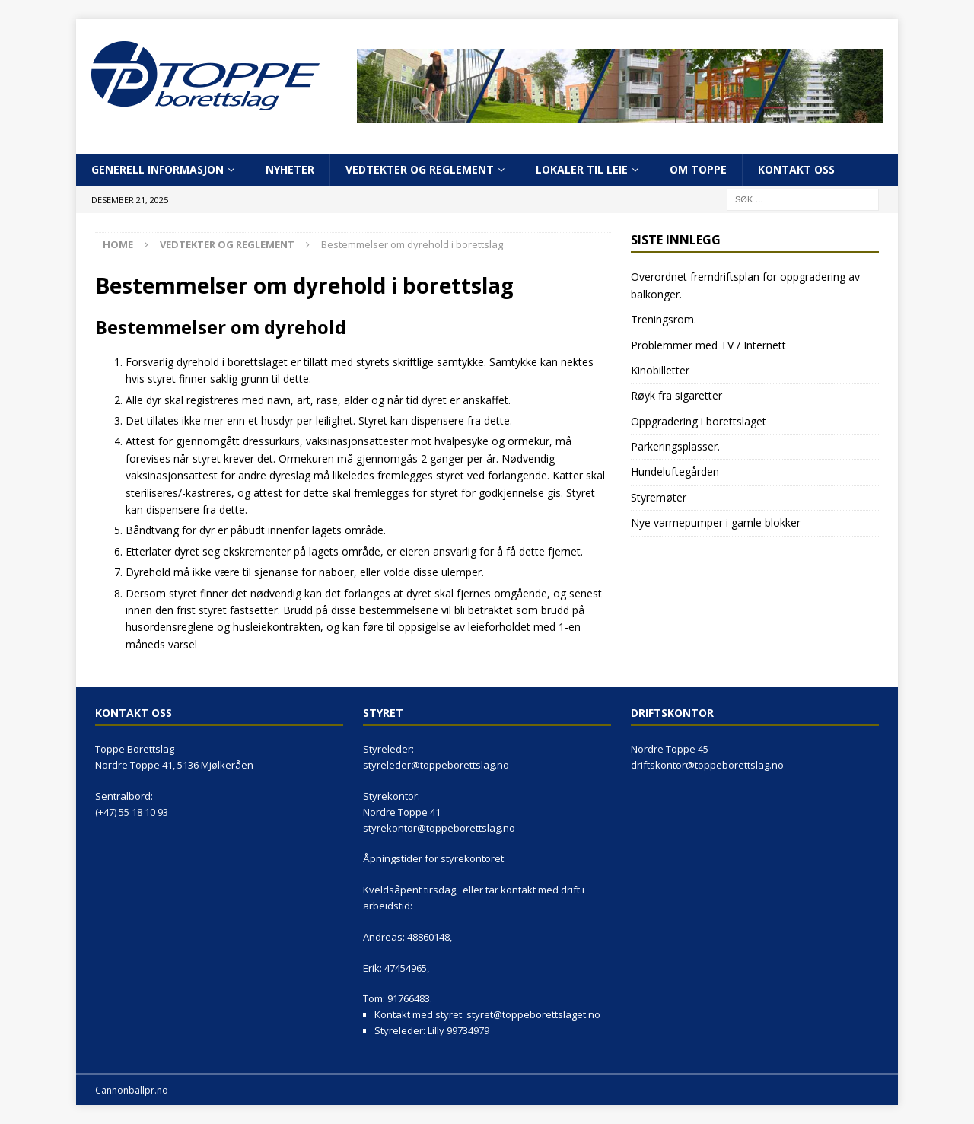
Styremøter (658, 497)
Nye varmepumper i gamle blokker (716, 522)
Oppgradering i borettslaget (698, 421)
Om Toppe (698, 169)
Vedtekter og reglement (419, 169)
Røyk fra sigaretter (676, 395)
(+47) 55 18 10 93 (131, 812)
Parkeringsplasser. (675, 446)
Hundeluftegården (675, 471)
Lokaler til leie (582, 169)
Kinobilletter (660, 370)
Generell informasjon (157, 169)
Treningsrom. (663, 319)
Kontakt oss (796, 169)
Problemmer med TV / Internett (708, 345)
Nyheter (290, 169)
